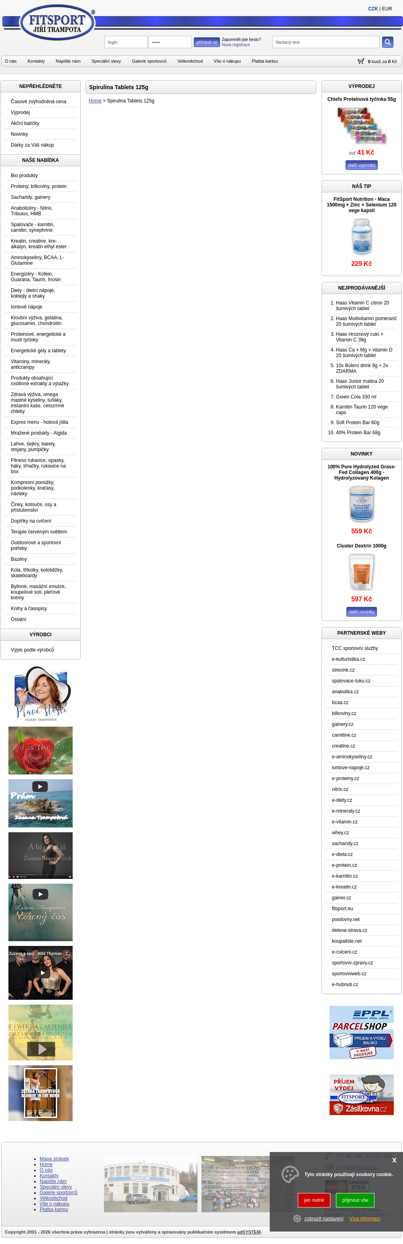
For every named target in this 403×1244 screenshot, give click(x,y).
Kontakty (36, 61)
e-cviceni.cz (344, 952)
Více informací (365, 1219)
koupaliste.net (347, 941)
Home (95, 101)
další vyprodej (361, 165)
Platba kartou (265, 61)
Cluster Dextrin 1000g (361, 546)
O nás (10, 61)
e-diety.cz (342, 800)
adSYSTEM (249, 1232)
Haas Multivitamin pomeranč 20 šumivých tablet (366, 321)
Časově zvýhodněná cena (38, 101)
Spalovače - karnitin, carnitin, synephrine (33, 227)
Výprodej (20, 112)
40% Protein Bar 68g (358, 432)
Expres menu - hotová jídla (39, 422)
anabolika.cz (345, 692)
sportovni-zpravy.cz (352, 963)
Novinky (19, 134)
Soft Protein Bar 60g (357, 422)
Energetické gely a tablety (38, 350)
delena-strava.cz (349, 930)
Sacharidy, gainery (31, 197)
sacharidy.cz (345, 843)
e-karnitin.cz (345, 876)
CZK (373, 9)
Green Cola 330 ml (356, 397)
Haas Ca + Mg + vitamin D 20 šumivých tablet (364, 352)
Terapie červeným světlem (39, 532)
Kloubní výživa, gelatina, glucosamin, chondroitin (37, 320)
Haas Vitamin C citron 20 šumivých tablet (362, 305)
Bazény (19, 559)
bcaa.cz (340, 702)
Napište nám (68, 61)
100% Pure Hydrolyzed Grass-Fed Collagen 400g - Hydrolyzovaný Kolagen (362, 472)
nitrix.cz (340, 789)
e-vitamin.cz (345, 822)
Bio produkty (24, 175)
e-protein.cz (344, 865)
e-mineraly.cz (346, 811)
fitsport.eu (342, 908)
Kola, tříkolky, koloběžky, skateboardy (37, 572)
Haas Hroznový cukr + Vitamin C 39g (359, 337)
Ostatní (18, 619)
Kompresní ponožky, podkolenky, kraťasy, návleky (33, 488)
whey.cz (340, 832)
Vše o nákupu (227, 61)
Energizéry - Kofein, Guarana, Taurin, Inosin (36, 276)
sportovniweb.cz (349, 973)
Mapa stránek (54, 1159)
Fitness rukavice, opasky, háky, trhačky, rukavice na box (38, 466)
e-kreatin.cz (344, 887)
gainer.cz (341, 898)
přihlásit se (207, 42)
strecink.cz (343, 670)
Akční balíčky (25, 123)
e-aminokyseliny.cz (352, 757)
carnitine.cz (344, 735)
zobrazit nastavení (323, 1219)
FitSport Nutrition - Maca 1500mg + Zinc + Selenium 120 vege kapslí (361, 204)
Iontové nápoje (27, 307)
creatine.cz (343, 746)
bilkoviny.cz (344, 713)
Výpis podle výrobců (32, 650)
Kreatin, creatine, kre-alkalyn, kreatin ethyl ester (39, 243)
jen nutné (314, 1200)
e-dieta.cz (342, 854)
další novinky (362, 611)
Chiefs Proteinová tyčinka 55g (362, 99)
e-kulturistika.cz (348, 659)
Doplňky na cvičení (31, 521)
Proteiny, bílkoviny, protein (39, 186)
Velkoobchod (190, 61)
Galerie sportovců (149, 61)
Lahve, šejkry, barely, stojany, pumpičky (33, 446)
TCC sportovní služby (355, 648)
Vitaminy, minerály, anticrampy (31, 364)
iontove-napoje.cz (351, 767)
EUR (387, 9)
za (384, 61)
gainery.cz (343, 724)
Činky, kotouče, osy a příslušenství (33, 507)
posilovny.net (346, 919)
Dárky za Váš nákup (32, 145)
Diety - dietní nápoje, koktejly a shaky (33, 293)
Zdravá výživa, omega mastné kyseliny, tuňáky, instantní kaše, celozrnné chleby (37, 403)
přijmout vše (355, 1200)
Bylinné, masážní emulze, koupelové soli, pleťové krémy (38, 592)
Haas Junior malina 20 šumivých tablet (360, 384)
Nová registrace (236, 45)
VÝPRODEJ (361, 86)
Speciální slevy (106, 61)
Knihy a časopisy (29, 608)
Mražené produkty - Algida (39, 433)
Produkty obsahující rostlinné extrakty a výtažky (40, 380)
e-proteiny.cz (345, 778)
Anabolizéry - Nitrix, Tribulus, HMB (32, 211)
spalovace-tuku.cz (351, 681)
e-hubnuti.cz (345, 984)
